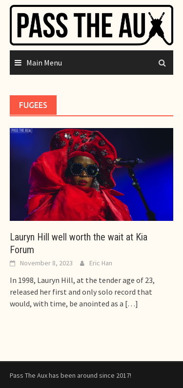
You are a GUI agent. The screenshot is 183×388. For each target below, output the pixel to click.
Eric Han (100, 263)
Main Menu (44, 62)
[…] (130, 303)
